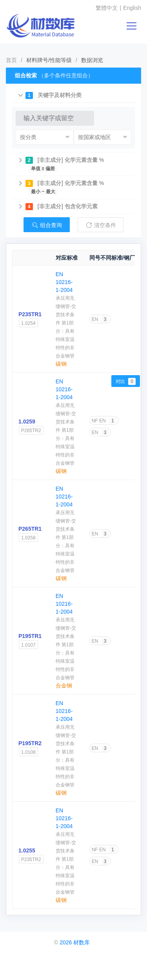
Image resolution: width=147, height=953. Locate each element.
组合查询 (46, 225)
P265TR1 (30, 529)
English (132, 8)
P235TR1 (30, 314)
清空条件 (100, 225)
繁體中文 (107, 8)
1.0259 (26, 421)
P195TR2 (30, 743)
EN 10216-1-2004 (64, 282)
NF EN (104, 420)
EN (100, 319)
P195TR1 (30, 636)
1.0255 (26, 850)
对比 (126, 381)
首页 (11, 60)
